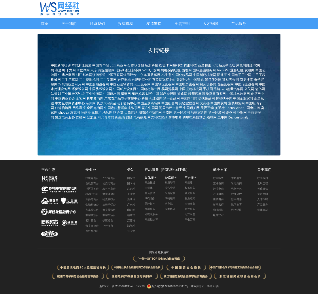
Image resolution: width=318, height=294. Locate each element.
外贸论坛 (183, 79)
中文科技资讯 (158, 117)
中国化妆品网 (182, 75)
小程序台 (107, 225)
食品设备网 (225, 84)
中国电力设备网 (187, 84)
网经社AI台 (91, 231)
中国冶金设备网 (246, 84)
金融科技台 (92, 204)
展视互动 (207, 108)
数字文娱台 (92, 225)
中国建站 (197, 79)
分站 (130, 170)
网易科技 (176, 65)
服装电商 (218, 199)
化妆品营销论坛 (223, 65)
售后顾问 (190, 198)
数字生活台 (109, 215)
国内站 (131, 183)
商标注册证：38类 (202, 286)
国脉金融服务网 (204, 70)
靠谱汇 (97, 112)
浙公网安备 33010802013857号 (170, 286)
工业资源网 (94, 94)
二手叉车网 (108, 79)
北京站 (131, 188)
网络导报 (79, 108)
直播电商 (218, 183)
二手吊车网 (70, 79)
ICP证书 (140, 286)
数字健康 (236, 199)
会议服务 (190, 209)
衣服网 (249, 70)
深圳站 (131, 225)
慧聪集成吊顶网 (129, 108)
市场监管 (236, 178)
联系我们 (97, 24)
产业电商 (218, 194)
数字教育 (236, 204)
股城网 (212, 117)
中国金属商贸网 (149, 103)
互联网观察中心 (164, 79)
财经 (129, 117)
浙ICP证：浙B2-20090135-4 (116, 286)
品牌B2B (220, 89)
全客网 (81, 98)
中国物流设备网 (163, 84)
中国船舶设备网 (97, 84)
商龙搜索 (246, 79)
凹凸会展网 (168, 94)
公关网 (249, 89)
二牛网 (222, 117)
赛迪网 (60, 70)
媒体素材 (262, 209)
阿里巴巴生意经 (170, 108)
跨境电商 (175, 117)
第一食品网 (171, 98)
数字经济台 (92, 215)
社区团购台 (92, 188)
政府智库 (170, 182)
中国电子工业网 (239, 75)
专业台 (90, 170)
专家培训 (170, 209)
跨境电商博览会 (194, 117)
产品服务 (238, 24)
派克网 (75, 112)
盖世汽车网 (235, 89)
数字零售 (218, 178)
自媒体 (149, 187)
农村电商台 (109, 188)
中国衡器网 (169, 103)
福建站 (131, 215)
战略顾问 (170, 198)
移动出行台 (92, 194)
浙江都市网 (133, 70)
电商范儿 (140, 117)
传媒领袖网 (106, 70)
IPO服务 (150, 198)
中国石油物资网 (121, 84)
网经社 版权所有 (158, 252)
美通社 (220, 108)
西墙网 (187, 70)
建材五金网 (230, 79)
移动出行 (218, 204)
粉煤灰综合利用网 (71, 84)
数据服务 (190, 187)
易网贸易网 (169, 89)
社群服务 (150, 209)
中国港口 (110, 108)
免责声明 (182, 24)
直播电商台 (92, 199)
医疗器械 (124, 79)
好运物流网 (63, 108)
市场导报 (137, 65)
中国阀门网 (189, 98)
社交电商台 (109, 183)
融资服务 (190, 193)
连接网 (80, 117)
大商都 (205, 103)
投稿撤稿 (125, 24)
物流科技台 (109, 199)
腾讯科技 (190, 65)
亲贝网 (91, 103)
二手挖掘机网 (89, 79)
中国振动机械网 (190, 89)
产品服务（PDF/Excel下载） (167, 170)
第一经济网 (181, 112)
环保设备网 (80, 89)
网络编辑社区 (171, 70)
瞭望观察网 (196, 94)
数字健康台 (109, 194)
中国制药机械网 (204, 75)
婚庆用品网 (206, 98)
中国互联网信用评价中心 (125, 75)
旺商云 (86, 112)
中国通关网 (191, 108)
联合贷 (118, 112)
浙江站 (131, 199)
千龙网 (71, 70)
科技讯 (146, 98)
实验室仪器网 (189, 103)
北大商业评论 (120, 65)
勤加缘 (91, 117)
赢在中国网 (150, 108)
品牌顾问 (150, 203)
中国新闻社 (59, 65)
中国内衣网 (218, 103)
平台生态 (48, 170)
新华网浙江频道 (79, 65)
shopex (63, 112)
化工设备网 (142, 84)
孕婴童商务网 (216, 94)
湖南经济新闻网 (150, 112)
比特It (119, 70)
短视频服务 (151, 214)
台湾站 (131, 231)
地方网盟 (190, 214)
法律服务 (190, 203)
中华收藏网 (66, 75)
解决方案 (220, 170)
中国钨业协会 (65, 98)
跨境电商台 (92, 178)
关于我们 (69, 24)
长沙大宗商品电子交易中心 (116, 103)
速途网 (182, 94)
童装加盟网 (236, 103)
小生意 (166, 75)
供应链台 (107, 220)
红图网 (157, 98)
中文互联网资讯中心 (70, 103)
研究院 (169, 203)
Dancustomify (238, 117)
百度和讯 (204, 65)
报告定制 (170, 193)
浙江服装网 (213, 79)
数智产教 (236, 188)
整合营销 (150, 193)
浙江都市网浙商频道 (91, 75)
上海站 (131, 194)
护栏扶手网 (224, 98)
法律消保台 (109, 204)
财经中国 (152, 94)
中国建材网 (111, 94)
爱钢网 (231, 112)
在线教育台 (92, 183)
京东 (94, 70)
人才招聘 (210, 24)
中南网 (167, 112)
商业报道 (150, 182)
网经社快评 (151, 219)
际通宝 (222, 75)
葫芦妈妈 (138, 94)
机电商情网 (95, 98)
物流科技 (218, 209)
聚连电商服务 (65, 117)
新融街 (120, 117)
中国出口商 (251, 108)
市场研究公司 (141, 79)
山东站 (131, 209)
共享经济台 (92, 209)
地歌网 (107, 112)
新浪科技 (151, 65)
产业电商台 (109, 178)
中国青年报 (100, 65)
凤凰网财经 (244, 65)
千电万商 (190, 219)
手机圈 (208, 89)
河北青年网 (105, 117)
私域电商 (236, 183)
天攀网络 (131, 112)
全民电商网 (95, 108)
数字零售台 (109, 209)
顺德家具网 (199, 112)
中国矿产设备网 (124, 89)
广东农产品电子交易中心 (122, 98)
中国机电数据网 (238, 94)
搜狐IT (163, 65)
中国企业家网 (243, 98)
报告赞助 (170, 187)
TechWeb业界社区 (230, 70)
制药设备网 (208, 84)
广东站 (131, 204)
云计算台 (90, 220)
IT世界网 (83, 70)
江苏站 (131, 220)
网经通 (189, 182)
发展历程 (262, 183)
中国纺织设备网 (100, 89)
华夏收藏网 (152, 75)
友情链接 (153, 24)
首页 (44, 24)
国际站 (131, 178)
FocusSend (234, 108)
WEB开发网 (151, 70)
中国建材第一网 (149, 89)
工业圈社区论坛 (73, 94)
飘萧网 (126, 94)
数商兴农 (236, 194)
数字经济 (236, 209)
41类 (215, 286)
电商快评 (218, 215)
